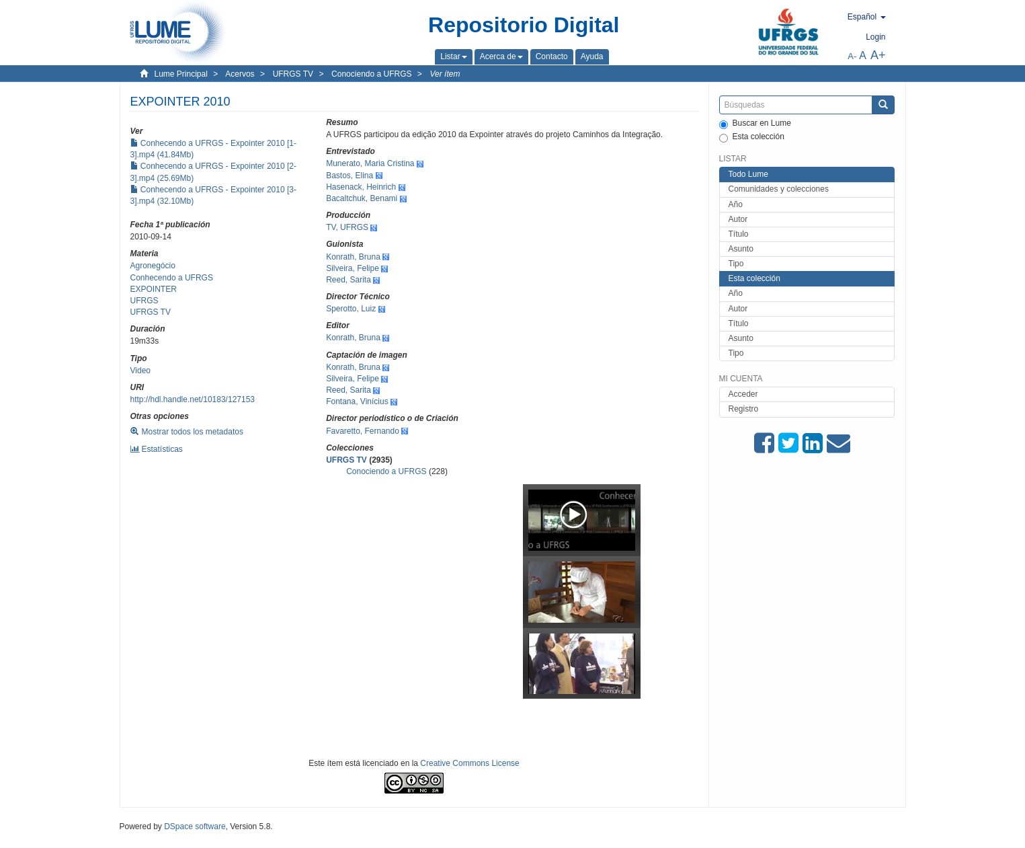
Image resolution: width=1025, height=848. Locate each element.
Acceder (743, 394)
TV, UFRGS (347, 227)
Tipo (736, 263)
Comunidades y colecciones (779, 189)
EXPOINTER (153, 289)
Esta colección (751, 137)
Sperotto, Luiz (351, 308)
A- (852, 56)
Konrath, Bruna (353, 257)
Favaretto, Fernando (362, 431)
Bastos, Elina (349, 175)
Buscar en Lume (755, 123)
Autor (738, 219)
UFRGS (144, 300)
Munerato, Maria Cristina (370, 163)
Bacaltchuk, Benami (361, 198)
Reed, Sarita (348, 279)
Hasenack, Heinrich (361, 187)
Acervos (239, 74)
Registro (744, 409)
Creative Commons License (469, 763)
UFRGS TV (293, 74)
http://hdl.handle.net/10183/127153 (192, 399)
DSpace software (194, 826)
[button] (453, 56)
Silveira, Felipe (352, 268)
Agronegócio (152, 265)
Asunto (741, 249)
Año (736, 204)
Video (140, 370)
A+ (878, 55)
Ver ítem (445, 74)
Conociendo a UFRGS (371, 74)
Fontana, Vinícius (357, 401)
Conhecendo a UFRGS (171, 277)
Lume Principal (181, 74)
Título (739, 234)
